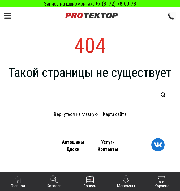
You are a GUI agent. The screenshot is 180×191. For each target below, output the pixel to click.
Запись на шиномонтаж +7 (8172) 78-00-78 (90, 4)
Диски (72, 149)
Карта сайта (114, 114)
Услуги (108, 142)
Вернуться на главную (76, 114)
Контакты (108, 149)
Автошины (73, 142)
